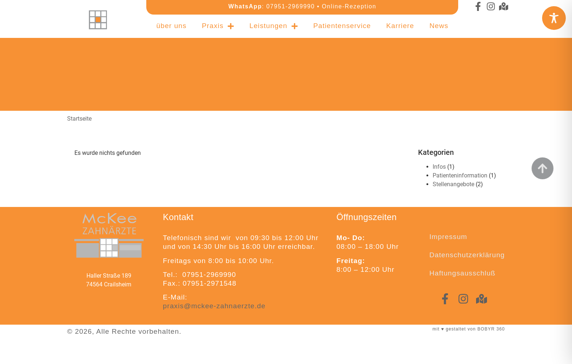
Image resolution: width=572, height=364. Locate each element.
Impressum (448, 236)
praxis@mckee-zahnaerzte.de (214, 306)
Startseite (79, 118)
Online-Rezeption (349, 6)
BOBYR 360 (491, 329)
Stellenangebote (453, 184)
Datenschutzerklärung (467, 255)
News (438, 23)
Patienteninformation (460, 175)
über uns (171, 23)
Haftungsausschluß (462, 273)
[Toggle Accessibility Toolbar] (554, 18)
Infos (439, 166)
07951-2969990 (290, 6)
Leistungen (274, 24)
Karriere (400, 23)
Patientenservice (342, 23)
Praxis (218, 24)
